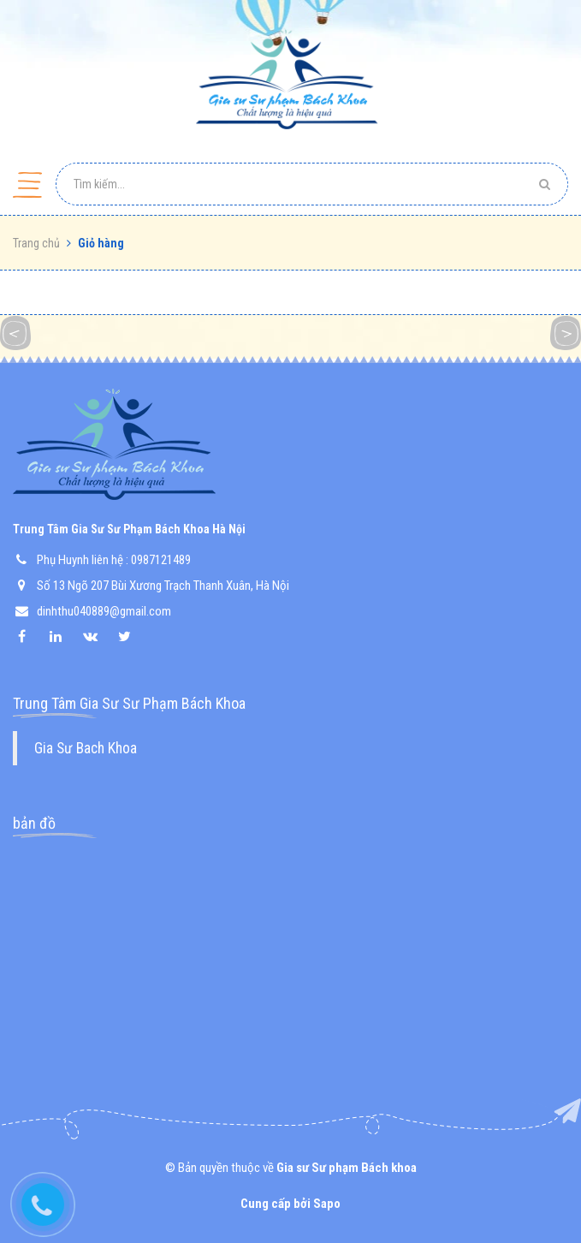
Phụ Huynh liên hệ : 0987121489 (114, 560)
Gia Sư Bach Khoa (85, 748)
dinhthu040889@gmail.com (104, 611)
